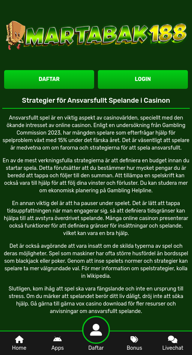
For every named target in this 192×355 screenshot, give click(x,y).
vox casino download (101, 304)
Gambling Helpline (129, 190)
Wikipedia (98, 276)
